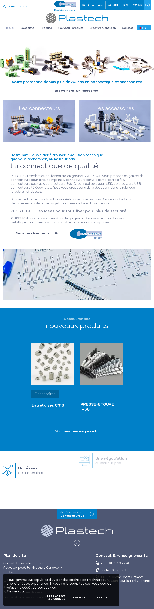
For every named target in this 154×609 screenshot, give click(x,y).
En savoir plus (17, 591)
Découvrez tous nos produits (37, 233)
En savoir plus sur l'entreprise (76, 90)
